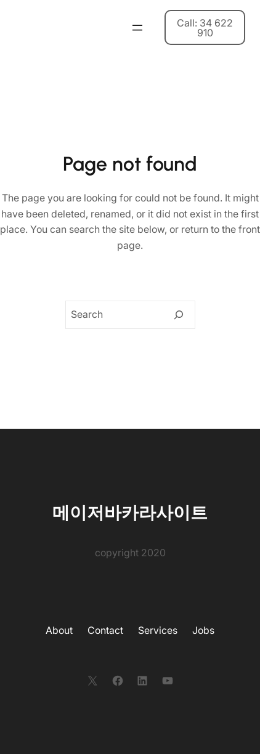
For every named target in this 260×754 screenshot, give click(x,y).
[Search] (178, 315)
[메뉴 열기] (137, 27)
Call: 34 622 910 (205, 28)
